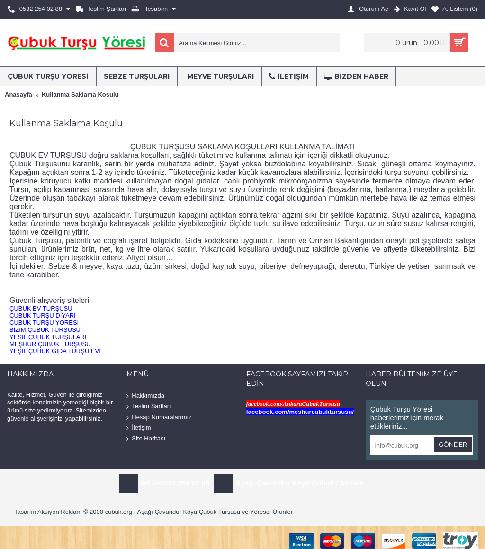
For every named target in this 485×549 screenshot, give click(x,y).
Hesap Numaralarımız (158, 417)
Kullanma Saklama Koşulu (80, 94)
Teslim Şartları (148, 407)
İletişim (138, 428)
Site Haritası (145, 439)
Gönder (453, 444)
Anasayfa (18, 94)
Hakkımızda (145, 396)
